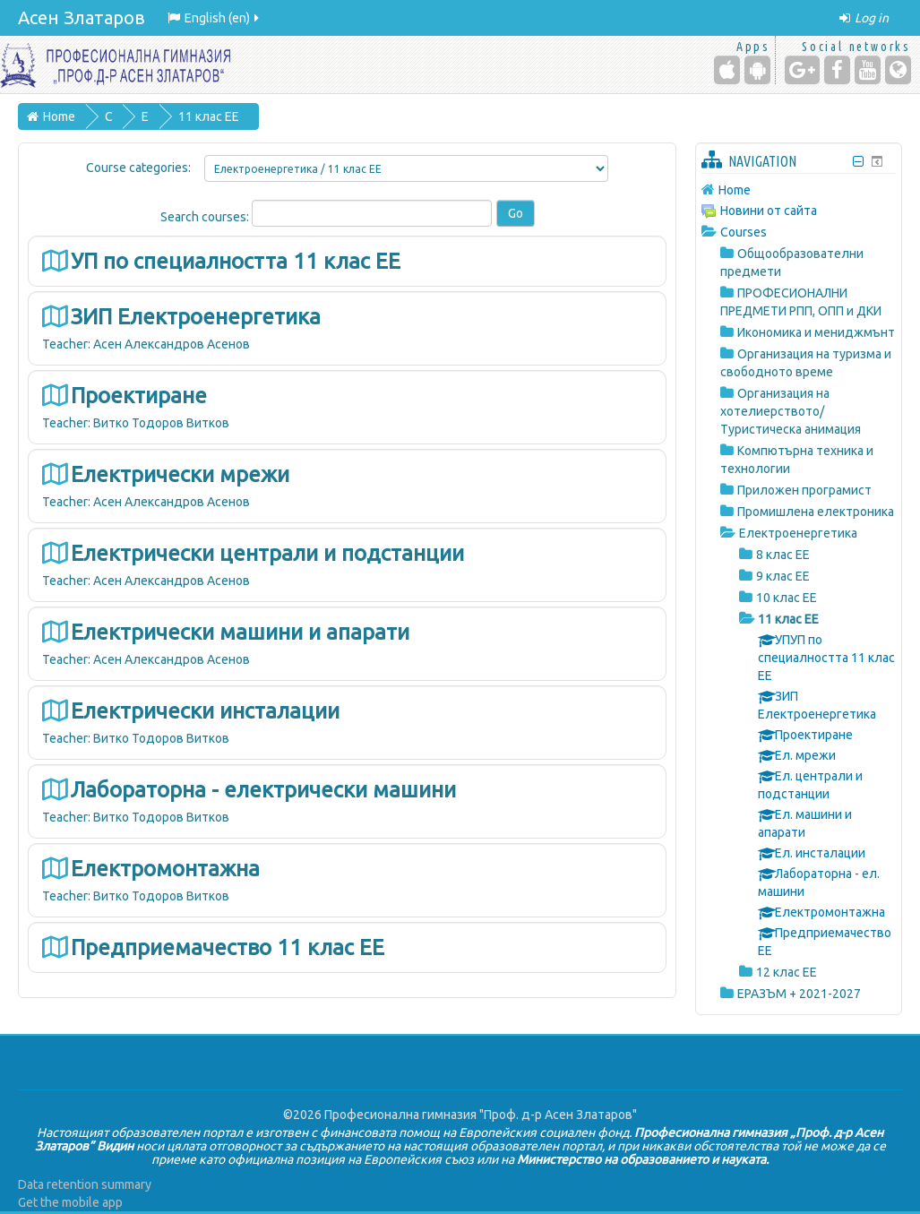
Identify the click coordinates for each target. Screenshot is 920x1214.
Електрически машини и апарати (240, 632)
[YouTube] (868, 70)
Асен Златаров (81, 17)
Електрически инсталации (205, 711)
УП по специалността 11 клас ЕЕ (235, 261)
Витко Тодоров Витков (161, 423)
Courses (743, 232)
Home (734, 190)
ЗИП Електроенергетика (196, 317)
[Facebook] (837, 70)
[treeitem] (798, 189)
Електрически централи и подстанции (267, 553)
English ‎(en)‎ (215, 18)
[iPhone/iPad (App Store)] (727, 70)
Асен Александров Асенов (171, 344)
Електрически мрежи (180, 474)
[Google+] (802, 70)
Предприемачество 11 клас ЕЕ (227, 947)
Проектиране (139, 395)
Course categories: (138, 167)
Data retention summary (84, 1184)
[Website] (898, 70)
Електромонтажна (165, 868)
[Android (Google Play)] (757, 70)
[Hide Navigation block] (857, 161)
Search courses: (206, 217)
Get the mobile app (70, 1202)
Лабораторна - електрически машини (263, 790)
